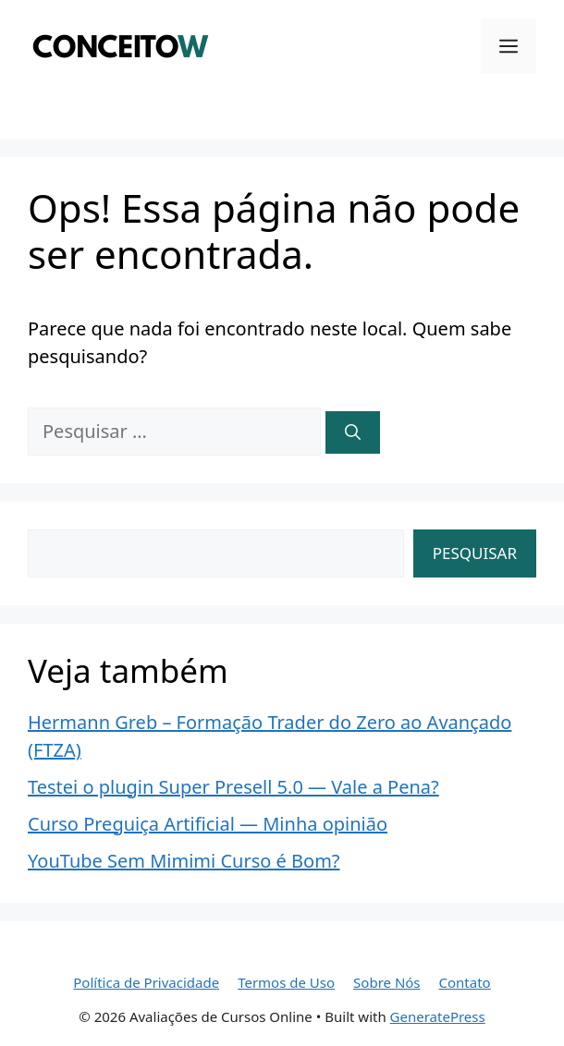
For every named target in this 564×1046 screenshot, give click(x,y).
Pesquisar (475, 553)
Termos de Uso (286, 982)
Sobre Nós (386, 982)
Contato (465, 982)
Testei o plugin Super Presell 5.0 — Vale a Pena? (233, 786)
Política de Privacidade (146, 982)
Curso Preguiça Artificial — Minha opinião (207, 823)
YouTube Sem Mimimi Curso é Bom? (184, 860)
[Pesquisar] (352, 432)
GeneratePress (437, 1016)
